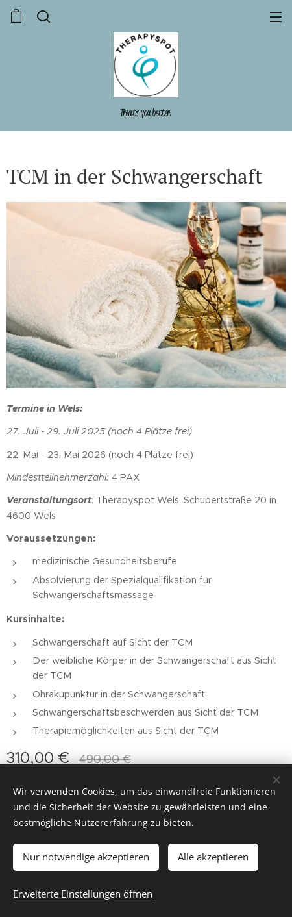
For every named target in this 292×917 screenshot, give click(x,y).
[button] (42, 16)
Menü (276, 17)
